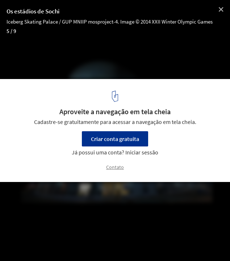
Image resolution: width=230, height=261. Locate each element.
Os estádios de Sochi (33, 11)
